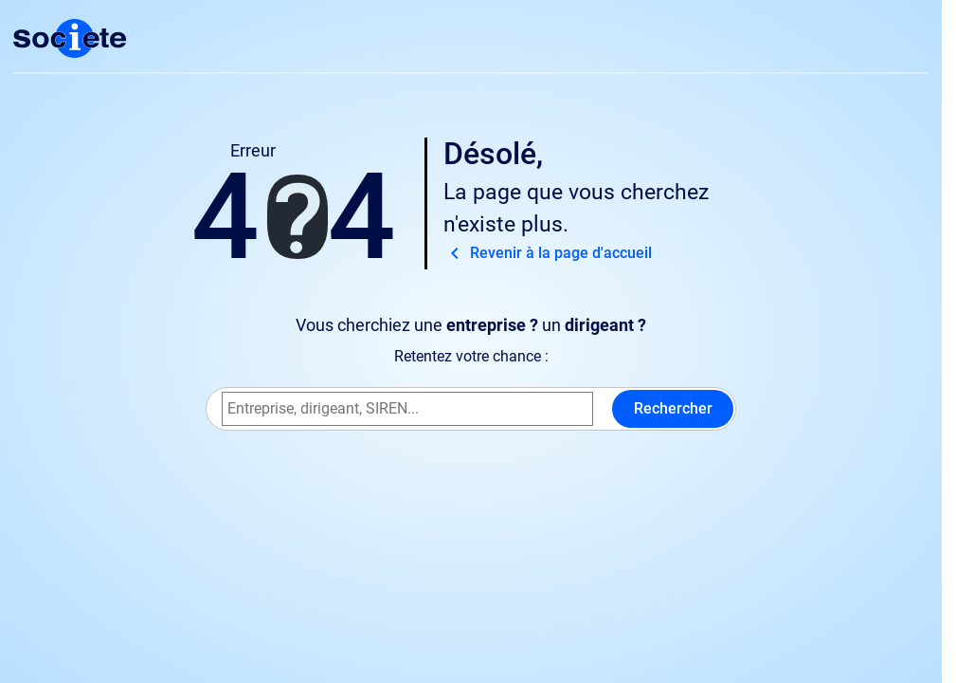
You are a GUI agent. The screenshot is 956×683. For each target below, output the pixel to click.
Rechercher (673, 408)
